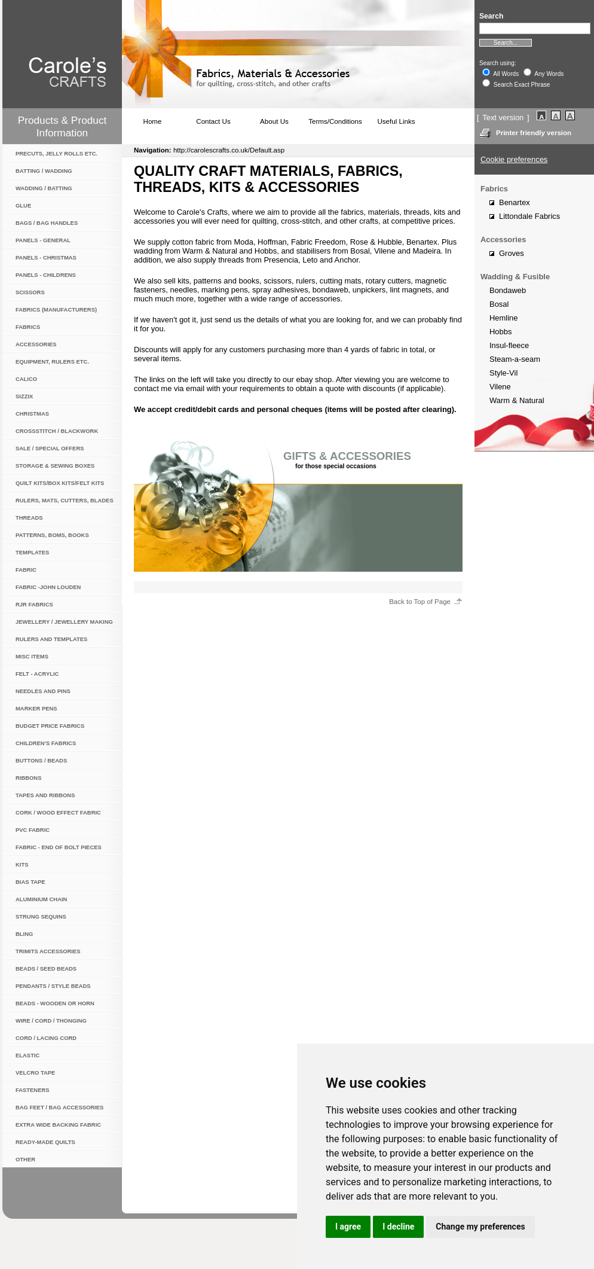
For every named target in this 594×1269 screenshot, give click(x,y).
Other (25, 1159)
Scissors (30, 292)
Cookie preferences (513, 159)
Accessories (36, 344)
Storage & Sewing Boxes (55, 465)
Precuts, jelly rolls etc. (56, 153)
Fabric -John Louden (48, 587)
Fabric (26, 569)
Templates (32, 552)
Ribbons (28, 777)
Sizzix (24, 396)
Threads (29, 517)
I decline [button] (398, 1226)
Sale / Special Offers (50, 448)
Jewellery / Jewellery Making (64, 621)
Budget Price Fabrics (50, 725)
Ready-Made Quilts (45, 1142)
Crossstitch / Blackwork (57, 431)
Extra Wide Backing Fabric (58, 1124)
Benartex (514, 202)
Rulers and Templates (51, 639)
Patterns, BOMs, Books (52, 535)
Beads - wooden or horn (55, 1003)
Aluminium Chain (41, 899)
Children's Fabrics (46, 743)
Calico (26, 379)
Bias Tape (30, 881)
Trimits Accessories (48, 951)
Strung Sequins (41, 916)
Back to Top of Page (420, 601)
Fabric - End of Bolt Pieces (59, 847)
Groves (511, 253)
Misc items (32, 656)
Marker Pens (36, 708)
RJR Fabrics (34, 604)
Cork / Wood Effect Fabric (58, 812)
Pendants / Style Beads (53, 986)
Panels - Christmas (46, 257)
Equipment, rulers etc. (52, 361)
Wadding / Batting (44, 188)
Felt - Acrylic (37, 673)
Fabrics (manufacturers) (56, 309)
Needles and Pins (43, 691)
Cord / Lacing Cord (46, 1038)
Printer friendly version (533, 132)
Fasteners (33, 1090)
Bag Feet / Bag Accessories (59, 1107)
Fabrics (28, 327)
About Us (274, 121)
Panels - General (43, 240)
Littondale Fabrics (529, 216)
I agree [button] (348, 1226)
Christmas (32, 413)
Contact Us (213, 121)
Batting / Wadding (44, 170)
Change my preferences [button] (480, 1226)
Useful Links (396, 121)
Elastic (27, 1055)
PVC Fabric (33, 829)
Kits (22, 864)
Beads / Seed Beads (46, 968)
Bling (24, 934)
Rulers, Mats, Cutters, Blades (65, 500)
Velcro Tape (35, 1072)
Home (152, 121)
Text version (502, 117)
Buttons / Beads (41, 760)
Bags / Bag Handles (47, 222)
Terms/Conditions (335, 121)
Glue (23, 205)
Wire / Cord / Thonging (51, 1020)
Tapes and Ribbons (45, 795)
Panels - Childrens (46, 275)
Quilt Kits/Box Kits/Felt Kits (60, 483)
